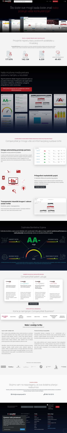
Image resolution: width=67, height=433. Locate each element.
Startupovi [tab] (29, 316)
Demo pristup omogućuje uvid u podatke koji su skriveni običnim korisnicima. (16, 89)
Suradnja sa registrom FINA (52, 422)
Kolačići (35, 422)
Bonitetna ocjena (50, 416)
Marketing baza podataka (51, 428)
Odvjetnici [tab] (45, 316)
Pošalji (57, 406)
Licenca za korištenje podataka (39, 429)
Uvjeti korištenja (50, 408)
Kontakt (35, 427)
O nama (35, 416)
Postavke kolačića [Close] (7, 429)
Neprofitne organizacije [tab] (62, 317)
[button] (61, 1)
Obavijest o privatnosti (37, 419)
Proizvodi (49, 421)
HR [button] (47, 1)
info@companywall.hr (19, 394)
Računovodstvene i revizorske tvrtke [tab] (53, 316)
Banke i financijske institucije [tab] (21, 316)
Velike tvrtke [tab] (13, 316)
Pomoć (35, 424)
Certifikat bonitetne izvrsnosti (52, 419)
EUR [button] (50, 1)
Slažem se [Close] (22, 429)
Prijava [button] (55, 1)
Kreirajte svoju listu (40, 187)
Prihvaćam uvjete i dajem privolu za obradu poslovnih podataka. (51, 406)
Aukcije (49, 426)
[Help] (65, 1)
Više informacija (33, 303)
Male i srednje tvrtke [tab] (5, 317)
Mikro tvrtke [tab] (37, 316)
